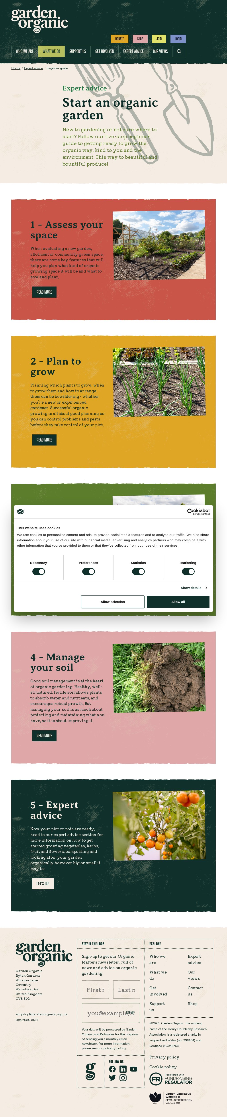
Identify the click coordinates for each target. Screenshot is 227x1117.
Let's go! (43, 883)
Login (178, 38)
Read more (44, 292)
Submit (130, 1012)
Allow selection (113, 602)
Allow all (178, 602)
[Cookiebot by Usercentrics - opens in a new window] (190, 511)
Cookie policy (163, 1066)
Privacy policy (164, 1057)
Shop (140, 38)
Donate (119, 38)
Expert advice (133, 51)
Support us (77, 51)
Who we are (24, 51)
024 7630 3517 (27, 1019)
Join (159, 38)
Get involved (104, 51)
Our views (160, 51)
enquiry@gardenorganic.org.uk (42, 1014)
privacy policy (114, 1048)
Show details (191, 588)
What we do (51, 51)
